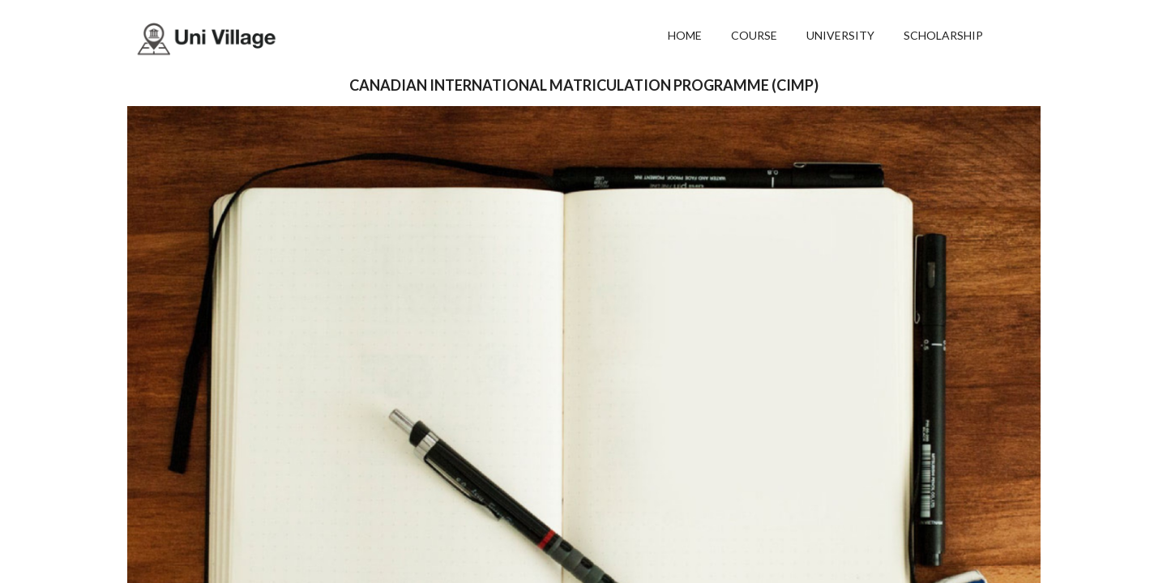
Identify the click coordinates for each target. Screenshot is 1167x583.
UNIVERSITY (840, 35)
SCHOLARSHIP (943, 35)
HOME (685, 35)
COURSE (754, 35)
